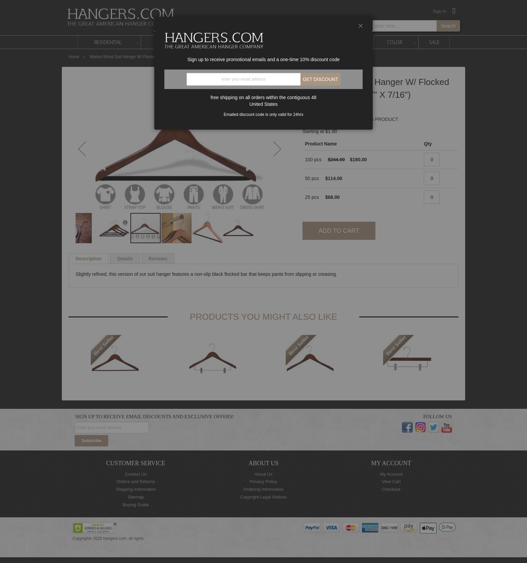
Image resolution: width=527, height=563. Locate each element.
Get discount (320, 79)
